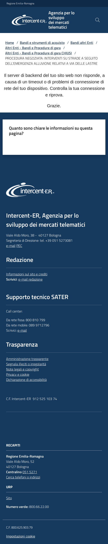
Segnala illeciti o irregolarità (26, 364)
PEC (19, 245)
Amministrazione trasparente (27, 358)
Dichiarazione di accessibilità (26, 379)
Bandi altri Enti (81, 42)
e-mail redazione (30, 279)
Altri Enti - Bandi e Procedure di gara (33, 47)
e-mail (10, 245)
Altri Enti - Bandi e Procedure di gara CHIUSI (38, 53)
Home (9, 42)
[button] (97, 20)
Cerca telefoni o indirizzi (23, 477)
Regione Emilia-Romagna (20, 3)
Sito (9, 498)
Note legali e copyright (22, 369)
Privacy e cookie (17, 374)
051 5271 (29, 472)
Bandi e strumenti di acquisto (42, 42)
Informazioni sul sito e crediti (26, 274)
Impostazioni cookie (20, 536)
